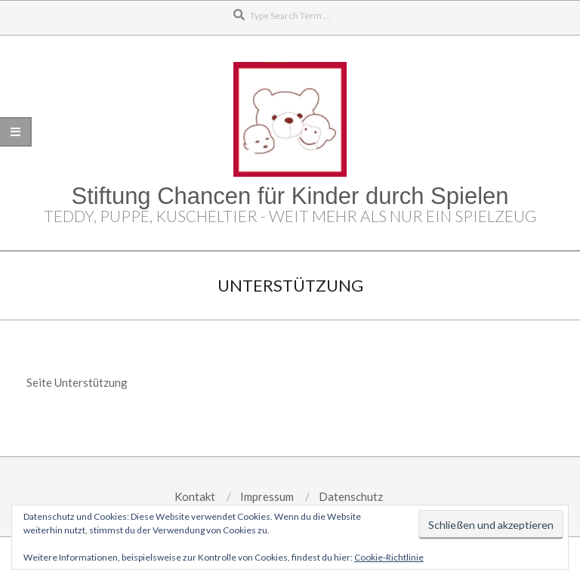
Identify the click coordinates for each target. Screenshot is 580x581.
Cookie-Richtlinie (389, 557)
